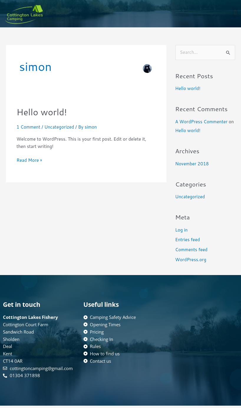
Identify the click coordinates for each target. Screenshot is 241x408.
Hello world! (41, 112)
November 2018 (192, 164)
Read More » (29, 160)
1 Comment (28, 127)
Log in (181, 230)
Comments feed (191, 250)
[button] (235, 12)
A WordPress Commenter (201, 122)
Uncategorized (59, 127)
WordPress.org (190, 260)
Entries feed (187, 240)
